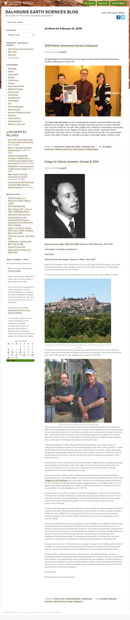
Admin (10, 72)
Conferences (59, 147)
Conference (49, 149)
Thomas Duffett (14, 271)
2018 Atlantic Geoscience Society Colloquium (71, 45)
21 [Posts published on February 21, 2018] (16, 355)
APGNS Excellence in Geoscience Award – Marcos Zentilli (19, 200)
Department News (73, 147)
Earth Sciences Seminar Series (20, 49)
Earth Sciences (79, 149)
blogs (28, 3)
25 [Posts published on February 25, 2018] (32, 355)
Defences (12, 55)
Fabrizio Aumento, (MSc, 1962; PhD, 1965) (62, 244)
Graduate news (14, 98)
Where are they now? (16, 124)
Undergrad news (88, 147)
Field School (13, 95)
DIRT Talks (12, 52)
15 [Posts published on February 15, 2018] (20, 352)
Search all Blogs (118, 3)
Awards (11, 77)
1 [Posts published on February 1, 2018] (20, 347)
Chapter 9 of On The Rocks (56, 480)
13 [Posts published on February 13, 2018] (12, 352)
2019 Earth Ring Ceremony (19, 215)
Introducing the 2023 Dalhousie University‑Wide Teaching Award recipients (21, 184)
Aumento (104, 599)
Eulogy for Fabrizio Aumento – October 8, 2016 (72, 161)
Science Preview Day (16, 247)
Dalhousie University (13, 3)
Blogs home (103, 3)
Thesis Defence (14, 118)
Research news (14, 110)
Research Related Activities (19, 112)
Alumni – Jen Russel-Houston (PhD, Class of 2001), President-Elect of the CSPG (21, 230)
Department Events (16, 86)
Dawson (11, 83)
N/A (9, 104)
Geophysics (78, 601)
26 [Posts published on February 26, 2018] (8, 358)
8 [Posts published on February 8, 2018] (20, 349)
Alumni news (59, 599)
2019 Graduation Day (16, 206)
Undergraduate (92, 149)
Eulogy (70, 601)
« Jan (8, 360)
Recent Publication (15, 107)
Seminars (12, 115)
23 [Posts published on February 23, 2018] (24, 355)
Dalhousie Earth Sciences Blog (41, 12)
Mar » (14, 360)
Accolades (107, 147)
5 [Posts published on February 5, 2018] (8, 349)
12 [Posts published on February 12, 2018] (8, 352)
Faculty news (13, 92)
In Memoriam (86, 599)
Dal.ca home (89, 3)
